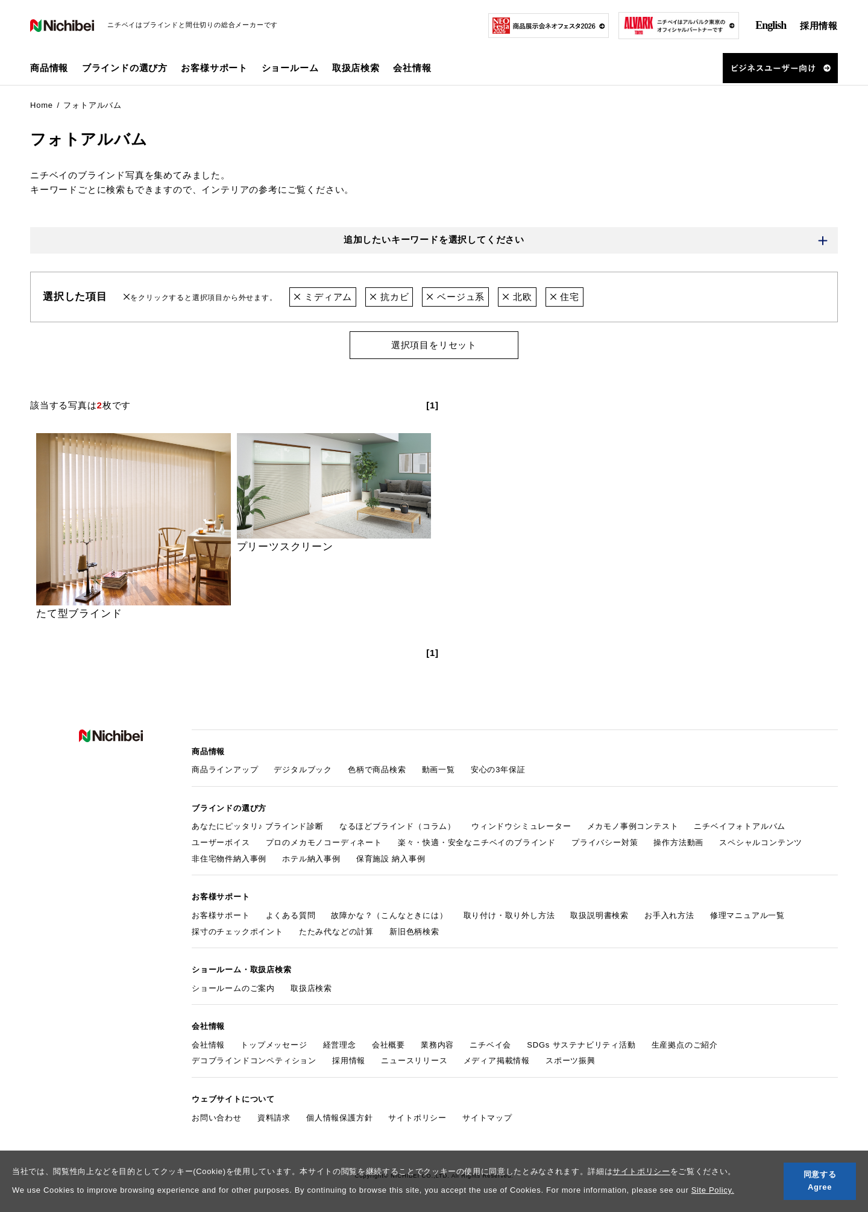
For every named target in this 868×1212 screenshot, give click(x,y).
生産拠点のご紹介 (685, 1044)
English (770, 25)
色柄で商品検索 (377, 769)
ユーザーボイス (221, 842)
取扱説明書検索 (599, 915)
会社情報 (208, 1044)
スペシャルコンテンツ (760, 842)
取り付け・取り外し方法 (509, 915)
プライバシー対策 (604, 842)
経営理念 (339, 1044)
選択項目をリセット (434, 345)
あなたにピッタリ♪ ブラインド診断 (258, 826)
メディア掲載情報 (497, 1061)
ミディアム (323, 297)
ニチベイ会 (490, 1044)
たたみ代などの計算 (336, 931)
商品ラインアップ (225, 769)
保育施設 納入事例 (391, 858)
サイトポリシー (641, 1171)
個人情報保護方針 (339, 1117)
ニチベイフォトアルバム (739, 826)
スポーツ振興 (571, 1061)
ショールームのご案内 (233, 988)
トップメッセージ (274, 1044)
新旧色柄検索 (414, 931)
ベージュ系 (455, 297)
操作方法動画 (678, 842)
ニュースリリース (414, 1061)
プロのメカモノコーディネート (324, 842)
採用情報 (819, 25)
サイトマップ (487, 1117)
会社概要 (388, 1044)
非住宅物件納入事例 (229, 858)
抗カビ (389, 297)
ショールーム (290, 68)
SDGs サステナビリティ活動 (581, 1044)
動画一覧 (438, 769)
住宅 (564, 297)
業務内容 (437, 1044)
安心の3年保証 (498, 769)
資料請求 (274, 1117)
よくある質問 (291, 915)
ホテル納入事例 (311, 858)
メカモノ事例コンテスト (633, 826)
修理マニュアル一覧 (747, 915)
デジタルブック (303, 769)
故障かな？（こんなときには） (389, 915)
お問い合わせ (217, 1117)
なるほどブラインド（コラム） (397, 826)
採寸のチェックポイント (237, 931)
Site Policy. (712, 1190)
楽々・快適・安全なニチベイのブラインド (477, 842)
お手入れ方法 (669, 915)
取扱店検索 (356, 68)
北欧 (517, 297)
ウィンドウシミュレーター (521, 826)
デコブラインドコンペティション (254, 1061)
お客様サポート (221, 915)
